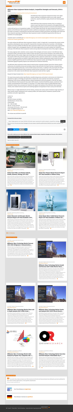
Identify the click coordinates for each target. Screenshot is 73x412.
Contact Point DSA (29, 408)
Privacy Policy (14, 408)
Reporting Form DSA (37, 408)
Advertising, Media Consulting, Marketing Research (27, 13)
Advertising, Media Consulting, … (18, 169)
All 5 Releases (10, 233)
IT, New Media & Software (17, 350)
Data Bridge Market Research (12, 352)
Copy (63, 121)
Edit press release (26, 137)
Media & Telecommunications (49, 261)
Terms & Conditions (21, 408)
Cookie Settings (45, 408)
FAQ (6, 408)
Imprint (9, 408)
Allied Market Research (43, 263)
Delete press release (13, 137)
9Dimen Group (17, 14)
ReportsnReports (10, 241)
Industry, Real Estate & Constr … (18, 240)
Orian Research (42, 352)
